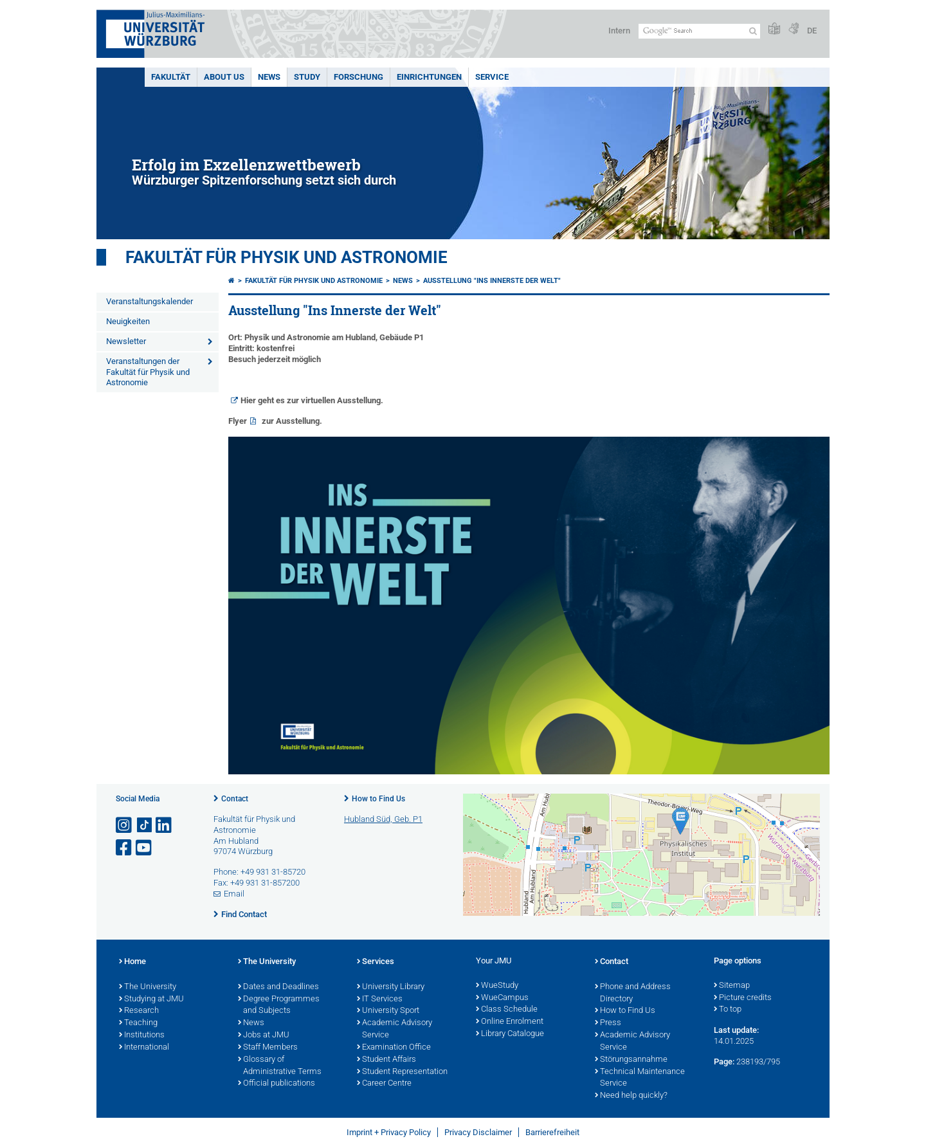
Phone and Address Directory (633, 993)
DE (812, 30)
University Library (390, 987)
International (144, 1047)
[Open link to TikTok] (145, 825)
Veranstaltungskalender (149, 301)
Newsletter (126, 341)
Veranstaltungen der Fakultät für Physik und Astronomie (148, 372)
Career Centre (384, 1083)
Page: (724, 1061)
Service (492, 77)
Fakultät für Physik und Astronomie (286, 257)
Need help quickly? (631, 1096)
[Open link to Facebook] (125, 848)
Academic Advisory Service (394, 1029)
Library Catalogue (510, 1034)
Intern (619, 30)
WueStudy (497, 986)
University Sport (388, 1011)
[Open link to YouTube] (145, 848)
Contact (234, 798)
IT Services (380, 999)
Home (132, 962)
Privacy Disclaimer (478, 1132)
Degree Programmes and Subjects (279, 1005)
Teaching (138, 1023)
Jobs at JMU (263, 1035)
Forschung (358, 77)
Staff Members (268, 1047)
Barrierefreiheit (552, 1132)
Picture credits (743, 998)
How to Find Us (378, 798)
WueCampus (502, 998)
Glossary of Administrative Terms (280, 1066)
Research (139, 1011)
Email (234, 893)
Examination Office (394, 1047)
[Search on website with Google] (699, 31)
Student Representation (402, 1072)
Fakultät (170, 77)
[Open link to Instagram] (125, 825)
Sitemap (732, 986)
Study (307, 77)
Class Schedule (507, 1010)
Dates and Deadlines (278, 987)
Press (608, 1023)
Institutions (142, 1035)
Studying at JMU (151, 999)
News (269, 77)
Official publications (276, 1083)
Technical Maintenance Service (640, 1078)
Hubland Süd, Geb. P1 (383, 819)
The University (147, 987)
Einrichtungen (429, 77)
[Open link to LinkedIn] (165, 825)
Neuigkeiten (128, 321)
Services (375, 962)
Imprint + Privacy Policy (389, 1132)
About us (224, 77)
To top (727, 1010)
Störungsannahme (631, 1060)
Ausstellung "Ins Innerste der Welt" (492, 281)
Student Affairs (386, 1060)
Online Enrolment (509, 1022)
